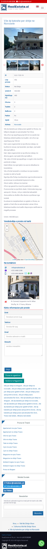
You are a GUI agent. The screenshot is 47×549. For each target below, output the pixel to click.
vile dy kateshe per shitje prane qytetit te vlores (21, 404)
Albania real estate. (24, 416)
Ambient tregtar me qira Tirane (13, 462)
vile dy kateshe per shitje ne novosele (24, 401)
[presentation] (24, 363)
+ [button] (7, 226)
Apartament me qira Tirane (12, 428)
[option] (12, 65)
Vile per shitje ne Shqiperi (13, 386)
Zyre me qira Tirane (10, 447)
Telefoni (7, 322)
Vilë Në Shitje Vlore (26, 524)
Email (6, 332)
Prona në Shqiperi (9, 470)
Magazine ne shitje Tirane (12, 458)
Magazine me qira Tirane (11, 454)
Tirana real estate (10, 416)
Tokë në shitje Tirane (10, 443)
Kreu (15, 524)
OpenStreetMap (30, 259)
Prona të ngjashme (13, 375)
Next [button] (42, 65)
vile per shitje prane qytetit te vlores (24, 389)
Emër (6, 313)
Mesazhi (8, 342)
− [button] (7, 229)
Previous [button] (4, 65)
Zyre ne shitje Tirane (10, 451)
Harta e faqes (6, 535)
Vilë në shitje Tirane (10, 439)
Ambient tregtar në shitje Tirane (14, 466)
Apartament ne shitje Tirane (12, 432)
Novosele (17, 124)
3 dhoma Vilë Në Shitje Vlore (25, 527)
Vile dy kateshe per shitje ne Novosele (24, 530)
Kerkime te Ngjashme (14, 381)
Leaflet (14, 259)
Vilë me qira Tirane (9, 436)
